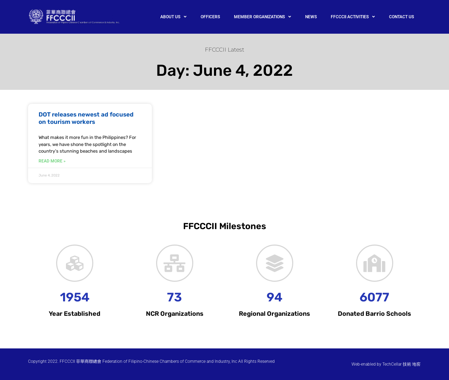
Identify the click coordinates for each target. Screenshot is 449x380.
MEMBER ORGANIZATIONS (262, 16)
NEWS (311, 16)
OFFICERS (210, 16)
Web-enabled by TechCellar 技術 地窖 (386, 364)
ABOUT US (173, 16)
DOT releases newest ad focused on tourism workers (86, 118)
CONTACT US (401, 16)
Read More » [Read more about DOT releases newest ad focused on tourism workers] (52, 161)
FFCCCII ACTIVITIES (353, 16)
